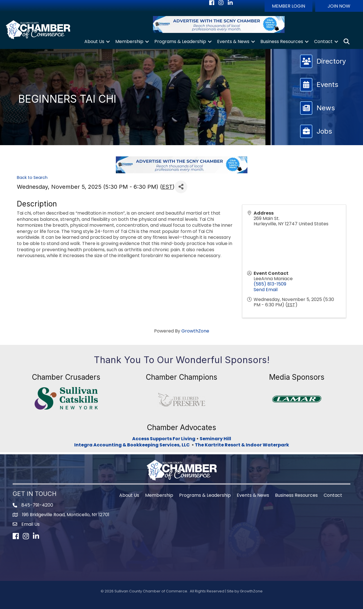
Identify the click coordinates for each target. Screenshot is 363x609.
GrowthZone (195, 331)
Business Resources (281, 41)
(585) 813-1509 (270, 284)
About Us (94, 41)
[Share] (181, 187)
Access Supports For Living (163, 438)
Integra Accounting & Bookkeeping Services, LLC (132, 445)
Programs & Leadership (180, 41)
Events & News (233, 41)
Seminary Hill (215, 438)
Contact (323, 41)
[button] (288, 6)
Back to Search (32, 177)
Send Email (266, 289)
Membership (129, 41)
